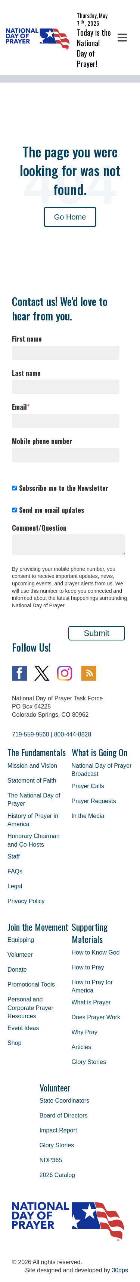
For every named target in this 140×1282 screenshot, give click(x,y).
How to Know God (96, 952)
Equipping (20, 940)
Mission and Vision (32, 766)
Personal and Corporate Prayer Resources (30, 1007)
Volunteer (20, 955)
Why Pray (84, 1032)
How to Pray (88, 967)
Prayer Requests (94, 801)
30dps (120, 1270)
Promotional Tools (31, 984)
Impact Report (58, 1130)
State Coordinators (64, 1100)
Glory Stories (89, 1062)
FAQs (14, 871)
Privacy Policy (26, 901)
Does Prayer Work (96, 1017)
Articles (81, 1047)
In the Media (88, 816)
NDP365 (51, 1160)
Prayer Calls (88, 786)
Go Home (70, 217)
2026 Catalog (57, 1175)
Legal (14, 886)
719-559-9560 (30, 734)
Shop (14, 1043)
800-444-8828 (72, 734)
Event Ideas (23, 1028)
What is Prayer (91, 1002)
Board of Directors (64, 1115)
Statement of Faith (31, 780)
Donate (17, 969)
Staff (13, 856)
